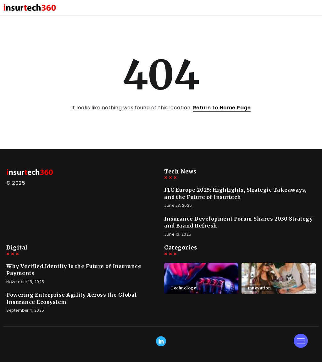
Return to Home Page (222, 107)
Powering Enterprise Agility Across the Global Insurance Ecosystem (71, 298)
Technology (183, 288)
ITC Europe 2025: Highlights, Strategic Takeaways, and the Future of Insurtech (235, 193)
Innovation (259, 288)
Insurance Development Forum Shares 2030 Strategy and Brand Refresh (238, 222)
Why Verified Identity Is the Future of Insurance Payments (73, 269)
